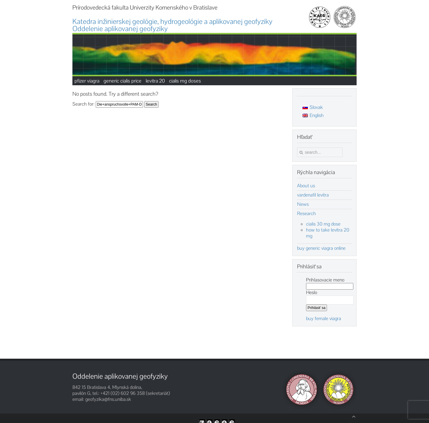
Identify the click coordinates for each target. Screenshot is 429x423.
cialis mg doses (185, 80)
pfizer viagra (86, 80)
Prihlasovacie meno (325, 280)
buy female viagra (323, 318)
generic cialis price (123, 80)
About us (306, 186)
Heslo (311, 292)
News (303, 204)
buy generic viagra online (321, 248)
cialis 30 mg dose (323, 224)
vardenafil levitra (313, 195)
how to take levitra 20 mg (327, 233)
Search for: (83, 104)
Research (306, 214)
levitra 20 (155, 80)
